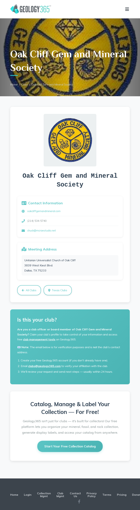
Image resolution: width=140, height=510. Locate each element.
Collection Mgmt (44, 494)
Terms (106, 494)
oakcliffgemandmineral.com (44, 211)
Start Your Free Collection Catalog (70, 446)
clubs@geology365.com (44, 366)
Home (14, 84)
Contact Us (75, 494)
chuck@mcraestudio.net (41, 230)
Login (27, 494)
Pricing (121, 494)
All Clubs (29, 290)
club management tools (39, 339)
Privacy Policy (92, 494)
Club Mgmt (60, 494)
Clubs (24, 84)
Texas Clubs (57, 290)
